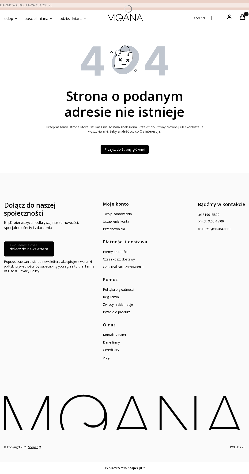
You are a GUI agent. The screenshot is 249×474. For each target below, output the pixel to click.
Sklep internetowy (123, 468)
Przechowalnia (114, 229)
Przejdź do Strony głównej (125, 149)
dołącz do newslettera (29, 249)
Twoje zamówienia (117, 214)
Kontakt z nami (114, 335)
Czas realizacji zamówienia (123, 266)
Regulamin (111, 297)
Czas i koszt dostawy (119, 259)
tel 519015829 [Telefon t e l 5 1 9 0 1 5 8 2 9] (208, 214)
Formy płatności (115, 251)
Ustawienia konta (116, 221)
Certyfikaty (111, 350)
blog (106, 357)
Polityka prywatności (118, 289)
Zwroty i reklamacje (118, 304)
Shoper (33, 447)
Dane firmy (111, 342)
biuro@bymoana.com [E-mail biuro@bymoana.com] (214, 228)
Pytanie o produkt (116, 312)
